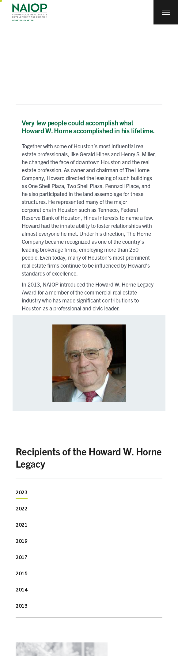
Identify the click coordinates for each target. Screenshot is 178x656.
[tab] (22, 493)
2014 (22, 589)
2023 (22, 492)
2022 (22, 508)
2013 (22, 605)
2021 (22, 524)
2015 (22, 573)
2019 (22, 540)
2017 (22, 557)
